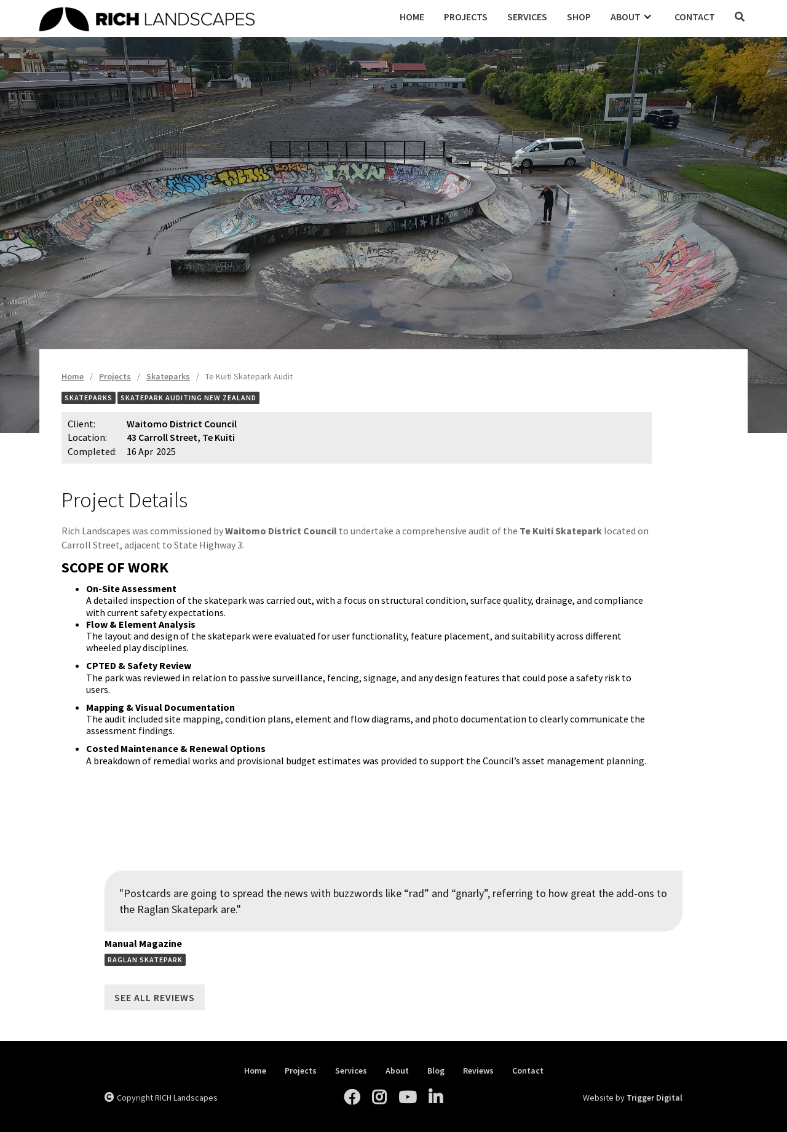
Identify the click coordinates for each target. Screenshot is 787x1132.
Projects (466, 16)
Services (527, 16)
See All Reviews (154, 997)
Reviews (478, 1071)
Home (412, 16)
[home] (214, 17)
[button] (633, 16)
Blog (436, 1071)
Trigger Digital (654, 1097)
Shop (579, 16)
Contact (694, 16)
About (397, 1071)
